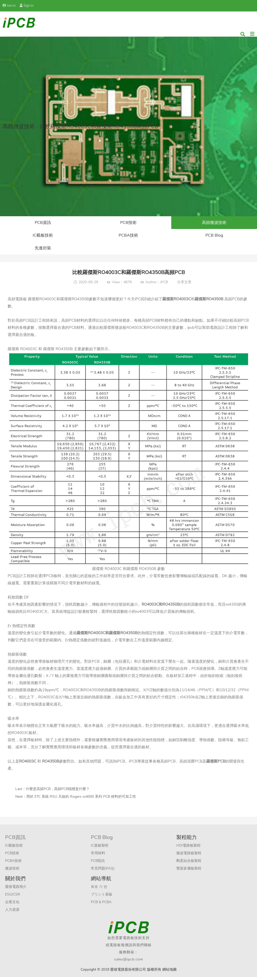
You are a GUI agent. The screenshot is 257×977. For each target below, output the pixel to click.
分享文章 (184, 282)
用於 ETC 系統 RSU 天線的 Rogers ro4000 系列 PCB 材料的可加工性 (81, 796)
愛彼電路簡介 (16, 886)
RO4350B (129, 632)
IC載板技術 (43, 235)
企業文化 (12, 902)
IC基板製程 (99, 845)
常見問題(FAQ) (102, 868)
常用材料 (98, 853)
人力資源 (12, 909)
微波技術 (12, 868)
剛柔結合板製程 (188, 860)
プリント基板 (101, 894)
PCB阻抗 (98, 860)
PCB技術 (128, 222)
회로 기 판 (99, 886)
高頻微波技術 (214, 222)
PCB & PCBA (101, 902)
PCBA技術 (128, 235)
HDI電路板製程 (188, 845)
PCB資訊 (43, 222)
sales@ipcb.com (128, 959)
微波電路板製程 (188, 853)
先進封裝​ (43, 248)
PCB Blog (214, 235)
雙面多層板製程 (188, 868)
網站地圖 (169, 969)
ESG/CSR (12, 894)
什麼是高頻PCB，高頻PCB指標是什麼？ (58, 788)
